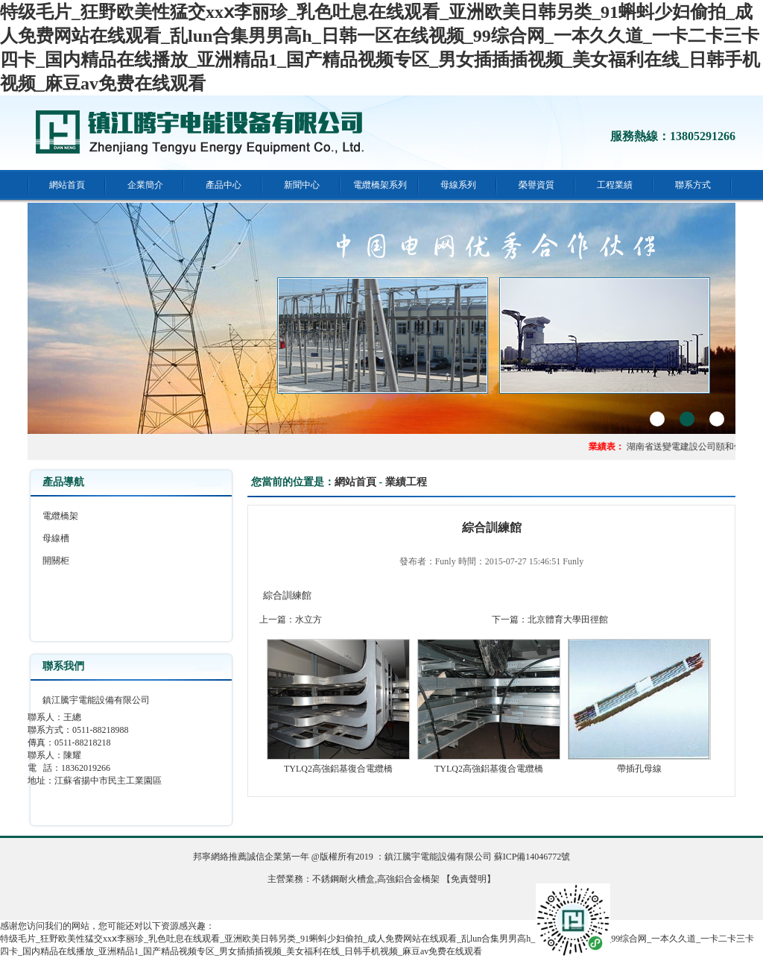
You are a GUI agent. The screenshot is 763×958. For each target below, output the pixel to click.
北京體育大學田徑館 (568, 619)
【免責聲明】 (469, 879)
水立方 (308, 619)
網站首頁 (67, 185)
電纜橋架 (60, 516)
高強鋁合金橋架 (408, 879)
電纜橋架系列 (380, 185)
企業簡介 (145, 185)
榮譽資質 (536, 185)
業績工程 (406, 482)
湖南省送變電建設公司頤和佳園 (692, 446)
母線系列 (458, 185)
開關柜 (55, 560)
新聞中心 (302, 185)
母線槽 (55, 538)
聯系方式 (693, 185)
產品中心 (223, 185)
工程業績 (615, 185)
